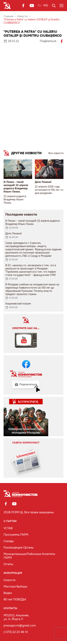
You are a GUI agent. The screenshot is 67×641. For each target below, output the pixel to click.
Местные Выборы (15, 586)
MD (45, 5)
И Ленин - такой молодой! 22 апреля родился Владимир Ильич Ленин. (16, 186)
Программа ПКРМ (16, 535)
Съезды (9, 541)
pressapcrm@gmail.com (20, 625)
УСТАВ (8, 528)
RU (40, 5)
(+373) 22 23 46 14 (16, 632)
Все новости (55, 153)
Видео (8, 593)
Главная (8, 16)
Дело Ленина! (43, 182)
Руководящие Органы (19, 547)
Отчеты (8, 564)
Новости (22, 16)
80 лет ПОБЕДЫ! (15, 599)
